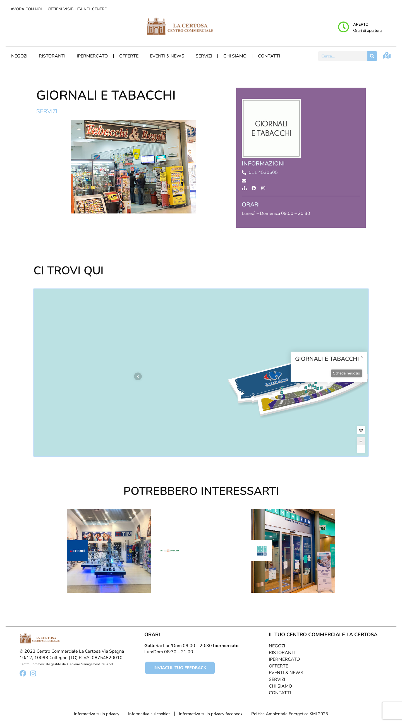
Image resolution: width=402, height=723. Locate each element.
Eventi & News (167, 56)
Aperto (360, 24)
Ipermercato (92, 56)
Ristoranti (52, 56)
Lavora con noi (25, 9)
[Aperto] (343, 27)
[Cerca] (372, 56)
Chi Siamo (235, 56)
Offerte (128, 56)
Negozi (19, 56)
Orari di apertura (367, 30)
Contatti (269, 56)
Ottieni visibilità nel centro (77, 9)
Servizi (204, 56)
